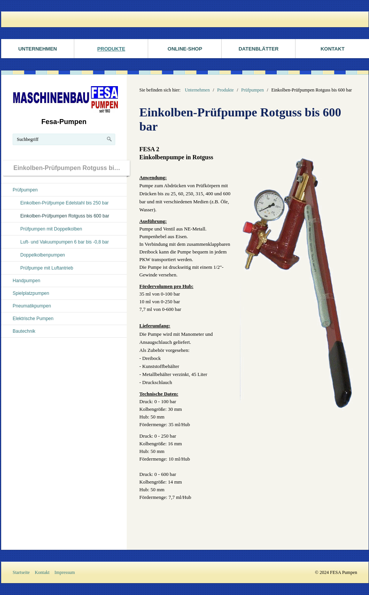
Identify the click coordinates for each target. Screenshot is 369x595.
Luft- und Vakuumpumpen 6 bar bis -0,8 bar (64, 242)
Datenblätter (258, 49)
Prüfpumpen (25, 190)
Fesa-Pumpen (64, 122)
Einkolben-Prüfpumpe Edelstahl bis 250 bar (64, 203)
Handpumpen (26, 280)
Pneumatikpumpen (32, 306)
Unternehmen (37, 49)
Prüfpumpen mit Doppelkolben (51, 229)
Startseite (21, 572)
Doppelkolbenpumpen (42, 255)
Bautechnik (24, 331)
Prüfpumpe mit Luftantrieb (46, 268)
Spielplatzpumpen (31, 293)
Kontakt (42, 572)
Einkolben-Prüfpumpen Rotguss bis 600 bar (64, 216)
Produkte (111, 49)
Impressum (64, 572)
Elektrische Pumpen (33, 318)
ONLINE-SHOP (185, 49)
